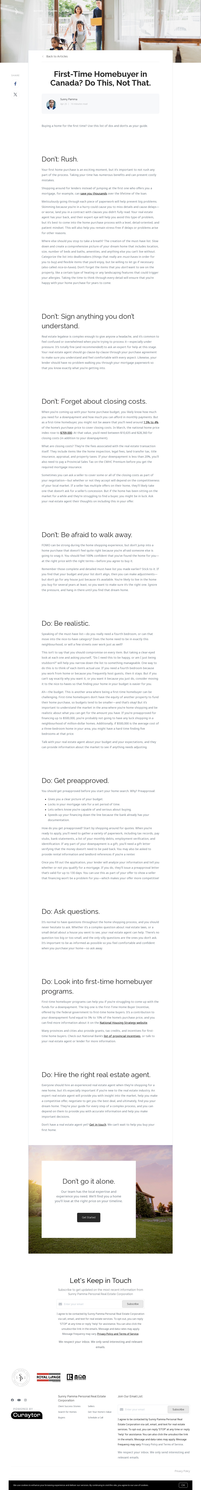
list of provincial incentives (122, 1036)
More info (153, 1485)
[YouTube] (19, 1400)
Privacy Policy (182, 1471)
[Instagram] (25, 1400)
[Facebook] (12, 1400)
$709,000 (66, 433)
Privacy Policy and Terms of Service (118, 1334)
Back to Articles (57, 56)
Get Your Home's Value (99, 1411)
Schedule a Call (95, 1417)
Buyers (38, 11)
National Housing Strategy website (123, 1023)
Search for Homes (67, 1411)
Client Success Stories (69, 1406)
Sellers (53, 11)
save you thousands (93, 193)
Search (66, 11)
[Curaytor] (26, 1418)
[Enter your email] (92, 1304)
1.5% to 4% (151, 422)
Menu (162, 11)
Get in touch (97, 1124)
